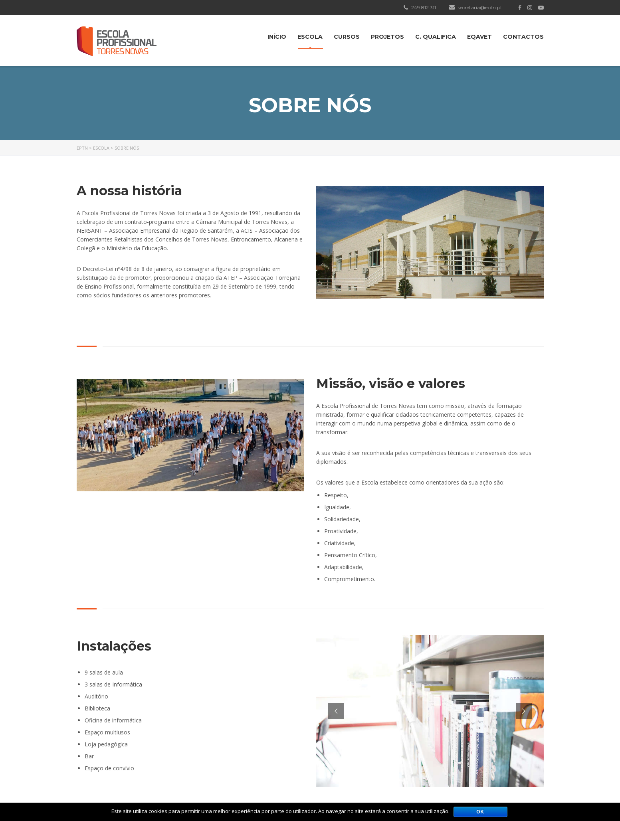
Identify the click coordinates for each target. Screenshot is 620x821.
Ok (480, 812)
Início (276, 36)
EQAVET (479, 36)
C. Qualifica (435, 36)
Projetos (387, 36)
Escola (310, 36)
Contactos (523, 36)
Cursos (347, 36)
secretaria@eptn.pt (475, 7)
